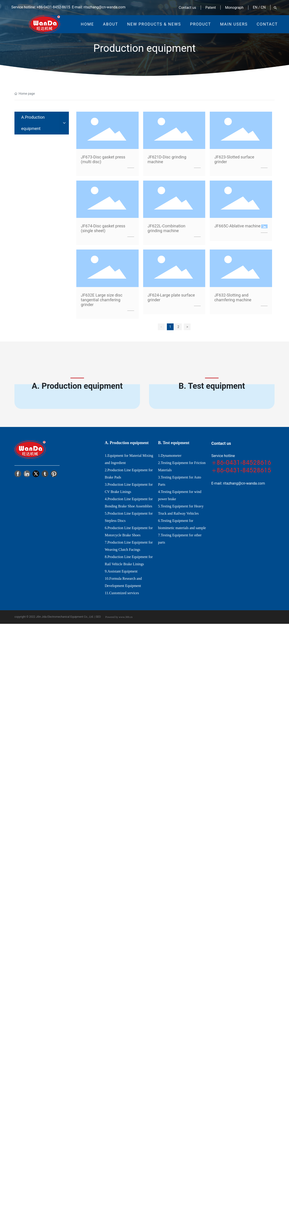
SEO (98, 616)
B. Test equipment (212, 386)
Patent (210, 7)
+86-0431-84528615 (241, 470)
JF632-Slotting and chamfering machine (232, 297)
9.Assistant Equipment (121, 571)
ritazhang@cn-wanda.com (105, 7)
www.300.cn (126, 617)
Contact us (187, 7)
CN (263, 7)
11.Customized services (122, 593)
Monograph (234, 7)
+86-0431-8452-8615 (53, 7)
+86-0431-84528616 (241, 462)
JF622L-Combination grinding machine (166, 228)
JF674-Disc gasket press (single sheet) (103, 228)
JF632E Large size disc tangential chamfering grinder (101, 300)
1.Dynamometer (170, 455)
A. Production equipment (77, 386)
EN (255, 7)
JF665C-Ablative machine (237, 226)
